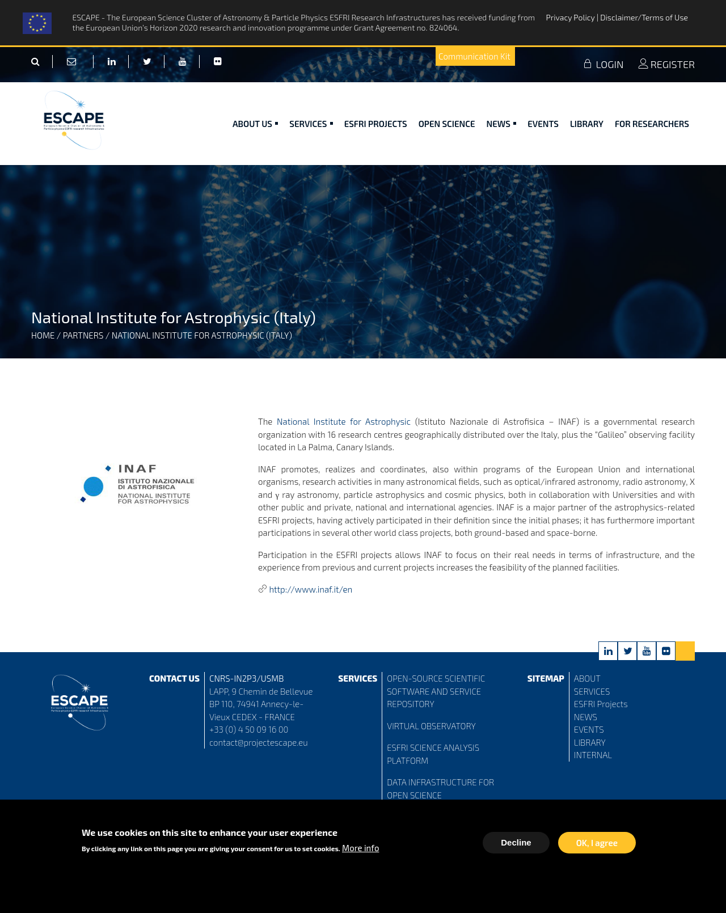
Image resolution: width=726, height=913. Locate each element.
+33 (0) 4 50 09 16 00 (249, 729)
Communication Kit (474, 56)
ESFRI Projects (375, 124)
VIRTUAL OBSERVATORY (431, 726)
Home (42, 335)
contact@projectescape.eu (258, 742)
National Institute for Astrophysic (344, 421)
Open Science (447, 124)
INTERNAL (593, 755)
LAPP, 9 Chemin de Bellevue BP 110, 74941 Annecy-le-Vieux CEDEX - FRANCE (261, 704)
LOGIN (603, 64)
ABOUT (587, 678)
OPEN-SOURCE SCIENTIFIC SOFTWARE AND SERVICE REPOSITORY (436, 691)
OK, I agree (597, 845)
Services (310, 124)
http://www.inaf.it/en (310, 589)
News (502, 124)
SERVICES (592, 691)
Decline (516, 844)
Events (543, 124)
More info (360, 850)
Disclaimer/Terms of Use (644, 17)
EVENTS (589, 729)
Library (586, 124)
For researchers (652, 124)
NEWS (585, 717)
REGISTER (666, 64)
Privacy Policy (571, 17)
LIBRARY (590, 742)
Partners (83, 335)
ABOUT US (255, 124)
